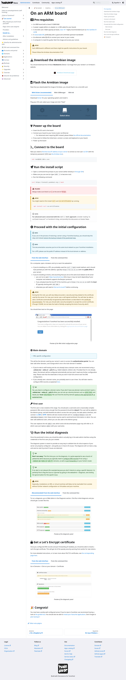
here (58, 382)
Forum (67, 651)
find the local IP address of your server (54, 152)
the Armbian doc (57, 154)
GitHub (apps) (99, 654)
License (7, 645)
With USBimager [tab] (60, 93)
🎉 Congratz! (107, 37)
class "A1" (63, 30)
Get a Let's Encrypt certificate (111, 34)
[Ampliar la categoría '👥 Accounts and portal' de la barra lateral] (23, 50)
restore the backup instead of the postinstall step (60, 238)
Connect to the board (109, 19)
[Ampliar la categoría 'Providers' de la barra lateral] (23, 29)
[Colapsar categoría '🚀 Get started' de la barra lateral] (23, 18)
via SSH (85, 152)
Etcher (39, 98)
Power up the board (109, 16)
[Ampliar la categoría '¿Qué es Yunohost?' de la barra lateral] (23, 15)
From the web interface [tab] (40, 258)
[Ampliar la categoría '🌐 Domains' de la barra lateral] (23, 53)
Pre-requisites (107, 9)
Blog (36, 645)
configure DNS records (70, 459)
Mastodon (38, 648)
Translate (98, 657)
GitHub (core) (99, 651)
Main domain (108, 27)
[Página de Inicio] (29, 8)
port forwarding (71, 461)
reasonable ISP (39, 35)
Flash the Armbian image (110, 14)
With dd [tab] (71, 93)
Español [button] (115, 3)
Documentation (69, 645)
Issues (97, 648)
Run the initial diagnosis (110, 32)
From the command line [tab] (59, 258)
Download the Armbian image (112, 11)
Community (45, 3)
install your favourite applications (74, 614)
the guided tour (40, 614)
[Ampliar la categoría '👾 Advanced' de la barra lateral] (23, 78)
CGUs (6, 648)
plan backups (34, 617)
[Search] (101, 2)
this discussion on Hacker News (78, 219)
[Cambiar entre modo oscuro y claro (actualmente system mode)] (123, 2)
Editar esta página (35, 623)
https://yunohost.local (56, 277)
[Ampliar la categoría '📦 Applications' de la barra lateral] (23, 56)
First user (107, 29)
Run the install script (109, 22)
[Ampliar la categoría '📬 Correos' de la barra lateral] (23, 60)
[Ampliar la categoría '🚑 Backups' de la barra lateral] (23, 63)
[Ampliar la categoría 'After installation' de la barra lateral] (23, 36)
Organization (9, 651)
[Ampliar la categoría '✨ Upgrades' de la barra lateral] (23, 69)
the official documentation (82, 135)
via (38, 415)
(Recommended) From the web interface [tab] (46, 493)
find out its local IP (60, 287)
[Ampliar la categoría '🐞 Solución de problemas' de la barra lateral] (23, 75)
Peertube (38, 651)
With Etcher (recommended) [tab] (41, 93)
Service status (69, 657)
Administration (25, 3)
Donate (97, 645)
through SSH (79, 172)
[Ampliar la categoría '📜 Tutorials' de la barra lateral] (23, 72)
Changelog (68, 659)
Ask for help (68, 654)
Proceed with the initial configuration (113, 24)
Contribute (36, 3)
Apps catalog (57, 3)
